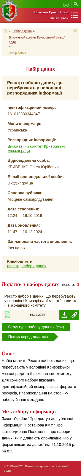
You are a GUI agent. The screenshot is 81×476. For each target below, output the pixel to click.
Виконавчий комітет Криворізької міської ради (37, 39)
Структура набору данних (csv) (36, 327)
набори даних (33, 266)
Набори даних (22, 31)
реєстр (13, 266)
